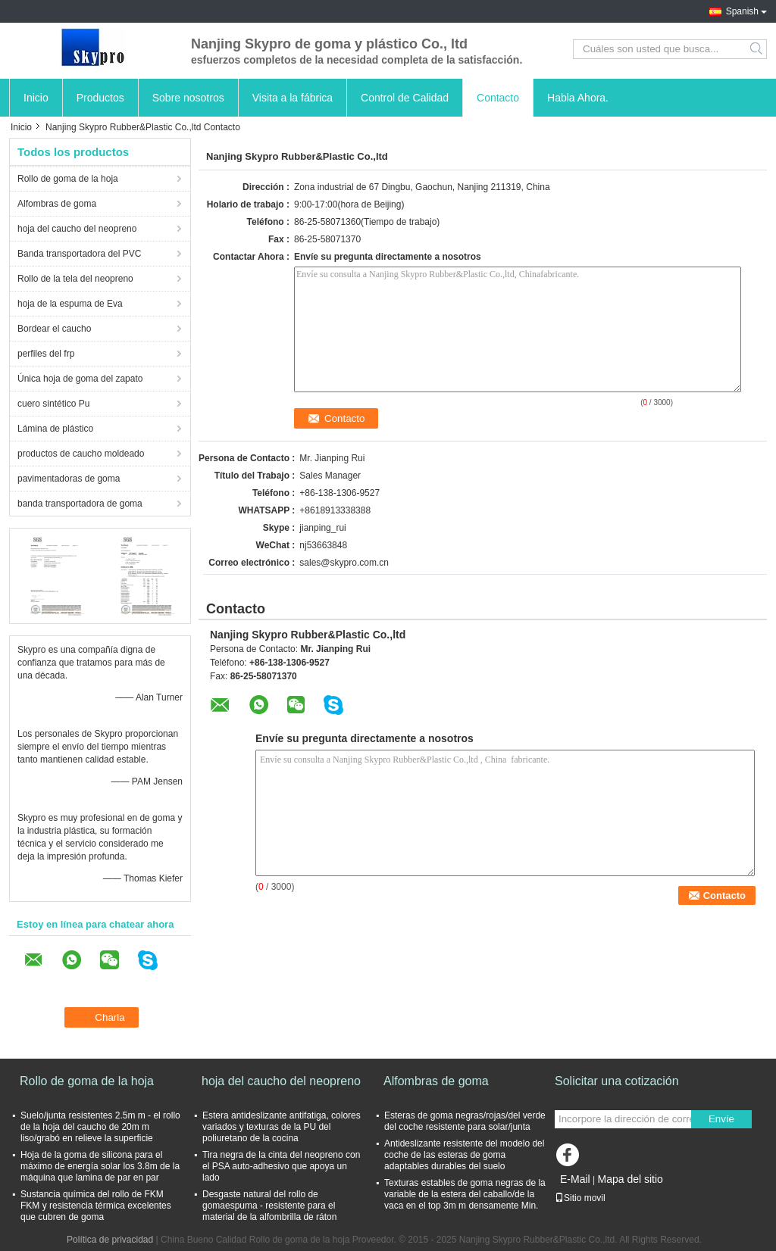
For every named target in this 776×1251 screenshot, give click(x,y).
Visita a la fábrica (292, 98)
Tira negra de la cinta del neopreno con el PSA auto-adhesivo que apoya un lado (281, 1166)
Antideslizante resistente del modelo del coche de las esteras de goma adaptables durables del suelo (464, 1154)
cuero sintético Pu (53, 403)
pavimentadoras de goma (68, 478)
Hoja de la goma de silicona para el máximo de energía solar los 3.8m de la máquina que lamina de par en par (100, 1166)
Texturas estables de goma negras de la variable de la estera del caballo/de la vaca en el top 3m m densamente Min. (465, 1194)
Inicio (35, 98)
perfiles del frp (45, 353)
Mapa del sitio (629, 1179)
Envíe (721, 1119)
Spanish (742, 11)
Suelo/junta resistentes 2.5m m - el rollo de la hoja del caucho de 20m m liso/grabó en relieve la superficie (100, 1126)
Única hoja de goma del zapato (79, 378)
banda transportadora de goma (79, 503)
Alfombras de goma (56, 203)
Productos (100, 98)
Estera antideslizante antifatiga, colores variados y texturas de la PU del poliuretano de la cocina (281, 1126)
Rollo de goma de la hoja (67, 178)
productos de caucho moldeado (80, 453)
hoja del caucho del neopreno (76, 228)
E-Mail (575, 1179)
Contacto (498, 98)
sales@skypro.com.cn (344, 562)
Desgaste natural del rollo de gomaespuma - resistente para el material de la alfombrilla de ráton (269, 1205)
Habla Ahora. (578, 98)
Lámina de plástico (55, 428)
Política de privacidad (110, 1239)
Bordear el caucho (54, 328)
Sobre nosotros (188, 98)
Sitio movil (580, 1198)
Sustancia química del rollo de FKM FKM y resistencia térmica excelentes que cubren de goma (95, 1205)
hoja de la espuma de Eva (70, 303)
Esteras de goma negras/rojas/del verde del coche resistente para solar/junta (465, 1121)
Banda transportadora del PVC (79, 253)
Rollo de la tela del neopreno (75, 278)
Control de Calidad (405, 98)
